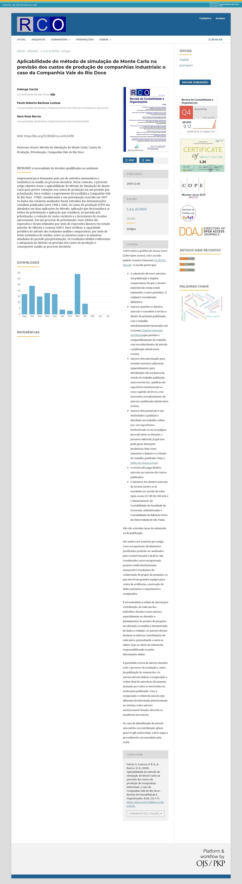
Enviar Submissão (195, 82)
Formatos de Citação (144, 813)
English (184, 59)
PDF (131, 160)
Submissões (59, 39)
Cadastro (205, 18)
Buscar (216, 39)
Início (21, 51)
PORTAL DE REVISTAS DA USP (19, 5)
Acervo (33, 51)
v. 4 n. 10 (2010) (49, 51)
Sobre (104, 39)
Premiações (85, 39)
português (186, 65)
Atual (21, 39)
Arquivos (38, 39)
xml (148, 160)
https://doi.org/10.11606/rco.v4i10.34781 (49, 136)
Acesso (220, 18)
